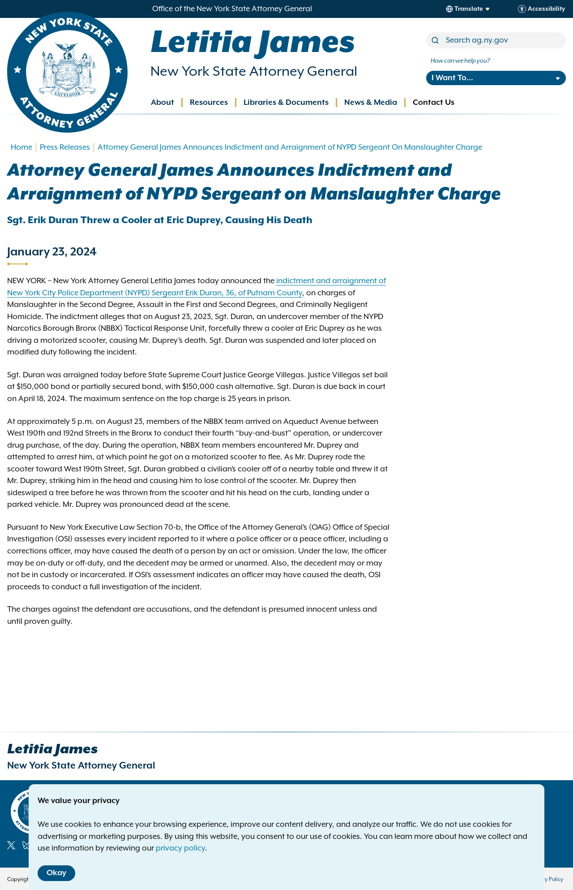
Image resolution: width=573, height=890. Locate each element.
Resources (209, 102)
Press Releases (65, 147)
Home (21, 147)
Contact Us (433, 102)
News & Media (370, 102)
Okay (56, 872)
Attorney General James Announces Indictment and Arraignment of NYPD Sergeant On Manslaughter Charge (290, 147)
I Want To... (452, 77)
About (162, 102)
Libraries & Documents (286, 102)
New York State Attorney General (253, 72)
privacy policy (180, 848)
